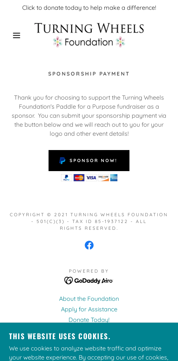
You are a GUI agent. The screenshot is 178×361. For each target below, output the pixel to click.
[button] (13, 35)
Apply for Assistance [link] (89, 309)
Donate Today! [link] (89, 319)
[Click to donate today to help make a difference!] (89, 7)
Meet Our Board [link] (89, 330)
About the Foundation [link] (89, 298)
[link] (89, 35)
